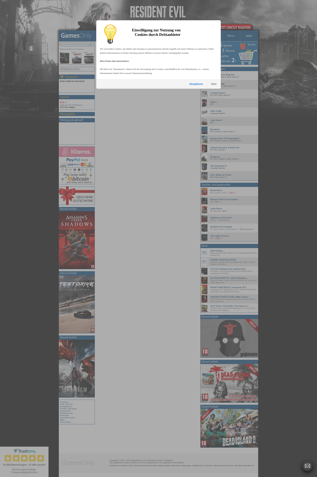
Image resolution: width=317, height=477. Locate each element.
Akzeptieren (196, 84)
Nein (214, 84)
